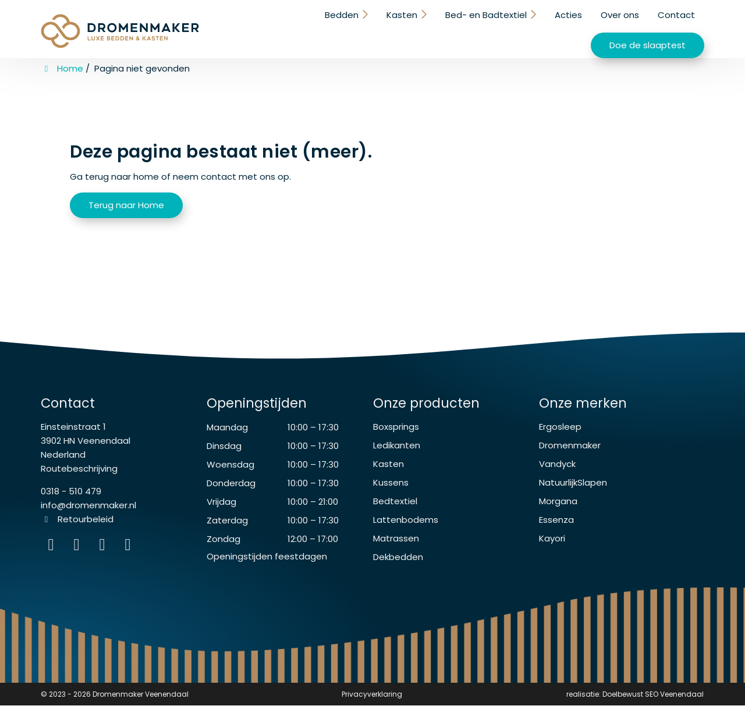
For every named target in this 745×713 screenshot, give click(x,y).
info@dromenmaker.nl (88, 513)
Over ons (500, 28)
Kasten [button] (284, 28)
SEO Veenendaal (674, 702)
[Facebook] (79, 554)
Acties (449, 28)
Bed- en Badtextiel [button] (368, 28)
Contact (557, 28)
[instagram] (129, 554)
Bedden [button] (226, 28)
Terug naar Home (126, 203)
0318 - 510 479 (71, 499)
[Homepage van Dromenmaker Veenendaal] (120, 30)
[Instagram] (53, 554)
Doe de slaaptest (647, 29)
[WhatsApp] (105, 554)
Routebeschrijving (79, 476)
